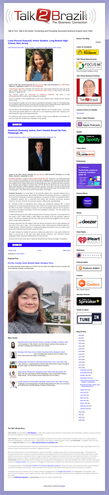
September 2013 (85, 378)
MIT (20, 96)
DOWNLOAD (39, 86)
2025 (80, 335)
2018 (80, 354)
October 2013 (84, 375)
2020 (80, 349)
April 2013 (83, 400)
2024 (80, 338)
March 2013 (84, 403)
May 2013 (83, 398)
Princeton (13, 96)
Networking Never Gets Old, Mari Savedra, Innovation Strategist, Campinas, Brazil (43, 342)
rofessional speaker (21, 477)
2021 (80, 346)
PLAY (31, 86)
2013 (80, 367)
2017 (80, 357)
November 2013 (85, 372)
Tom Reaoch (39, 84)
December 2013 (85, 370)
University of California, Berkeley (40, 94)
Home (39, 250)
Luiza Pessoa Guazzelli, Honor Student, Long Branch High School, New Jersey (34, 47)
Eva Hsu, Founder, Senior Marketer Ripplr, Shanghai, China (30, 263)
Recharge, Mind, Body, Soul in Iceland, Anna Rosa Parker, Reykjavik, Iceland (41, 352)
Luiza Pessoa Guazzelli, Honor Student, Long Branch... (89, 381)
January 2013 (84, 408)
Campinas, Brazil (20, 462)
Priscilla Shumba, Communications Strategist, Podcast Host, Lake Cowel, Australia (43, 381)
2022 (80, 343)
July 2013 (83, 392)
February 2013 (85, 406)
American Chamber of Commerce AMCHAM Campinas (43, 466)
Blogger (62, 486)
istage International (65, 471)
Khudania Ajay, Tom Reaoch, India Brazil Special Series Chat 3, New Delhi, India (42, 362)
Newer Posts (12, 250)
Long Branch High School (43, 90)
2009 (80, 420)
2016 (80, 359)
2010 (80, 417)
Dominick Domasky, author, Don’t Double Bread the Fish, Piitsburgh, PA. (32, 137)
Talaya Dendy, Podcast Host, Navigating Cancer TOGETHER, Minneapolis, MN (42, 372)
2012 (80, 412)
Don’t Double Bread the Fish (38, 178)
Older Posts (66, 250)
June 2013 (83, 395)
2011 (80, 414)
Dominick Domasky (15, 178)
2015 (80, 362)
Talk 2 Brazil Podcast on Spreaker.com (45, 442)
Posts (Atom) (20, 254)
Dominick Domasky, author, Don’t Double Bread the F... (90, 385)
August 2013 (84, 390)
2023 (80, 340)
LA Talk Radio (64, 84)
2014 (80, 365)
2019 (80, 351)
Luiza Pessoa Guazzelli (16, 89)
